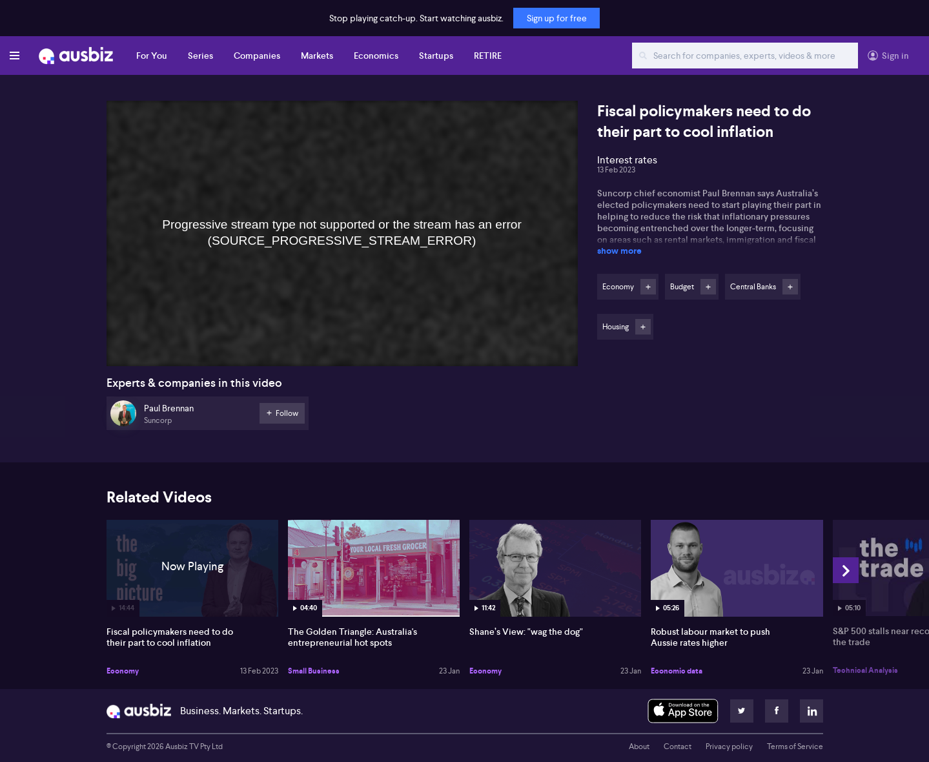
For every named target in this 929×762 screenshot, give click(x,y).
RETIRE (488, 55)
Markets (317, 55)
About (639, 746)
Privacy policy (729, 746)
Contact (677, 746)
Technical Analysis (865, 670)
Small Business (314, 671)
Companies (257, 55)
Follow (648, 286)
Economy (123, 671)
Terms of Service (795, 746)
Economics (376, 55)
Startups (436, 55)
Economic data (676, 671)
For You (151, 55)
